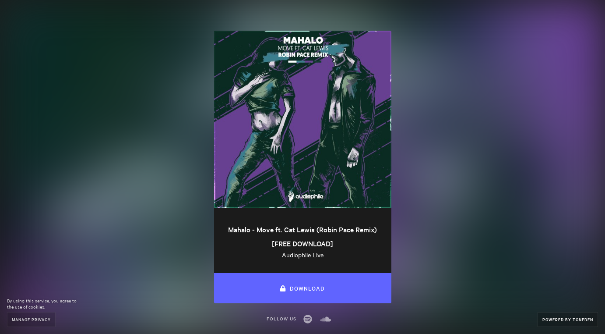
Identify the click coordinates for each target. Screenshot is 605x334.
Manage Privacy (31, 319)
